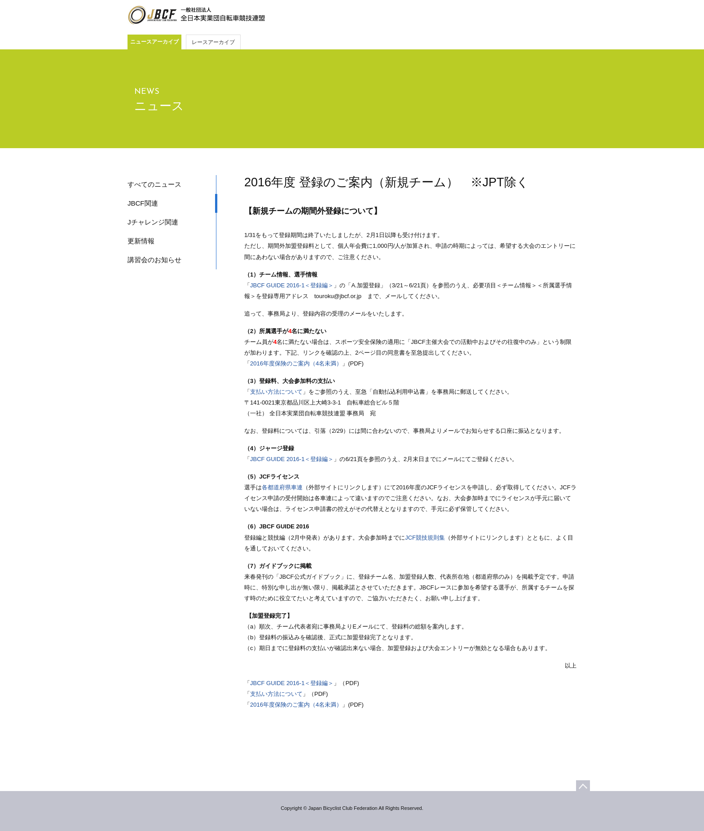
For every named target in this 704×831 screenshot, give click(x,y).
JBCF (196, 15)
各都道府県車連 (282, 487)
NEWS (146, 92)
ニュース (159, 106)
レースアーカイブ (213, 42)
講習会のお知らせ (154, 260)
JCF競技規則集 (425, 537)
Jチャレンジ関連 (153, 222)
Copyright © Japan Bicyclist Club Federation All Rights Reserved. (352, 808)
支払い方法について (276, 391)
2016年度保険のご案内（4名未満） (296, 363)
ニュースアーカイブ (154, 42)
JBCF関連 (143, 203)
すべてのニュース (154, 184)
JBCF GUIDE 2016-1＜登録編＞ (292, 285)
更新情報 (141, 241)
